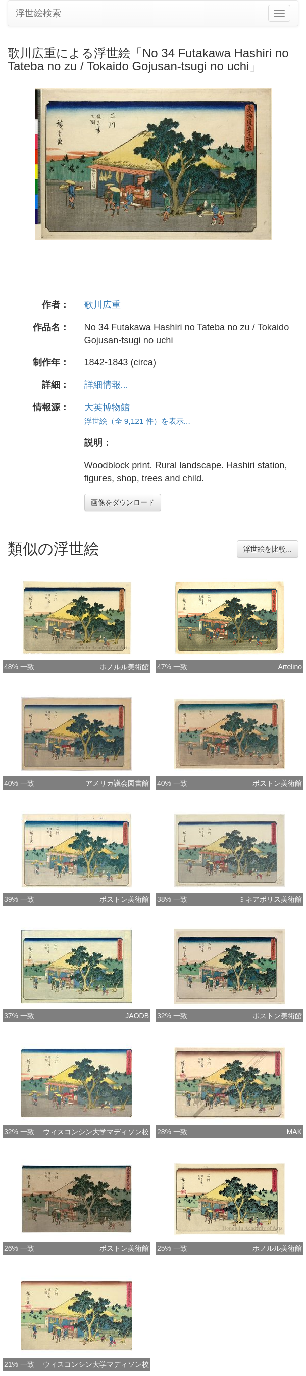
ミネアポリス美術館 (270, 899)
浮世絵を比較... (267, 549)
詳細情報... (106, 385)
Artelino (290, 667)
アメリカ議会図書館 (117, 783)
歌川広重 (102, 305)
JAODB (137, 1016)
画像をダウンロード (123, 502)
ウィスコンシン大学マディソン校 (96, 1132)
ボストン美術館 (277, 783)
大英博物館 (107, 407)
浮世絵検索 (38, 13)
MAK (294, 1132)
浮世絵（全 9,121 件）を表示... (137, 421)
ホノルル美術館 (124, 667)
